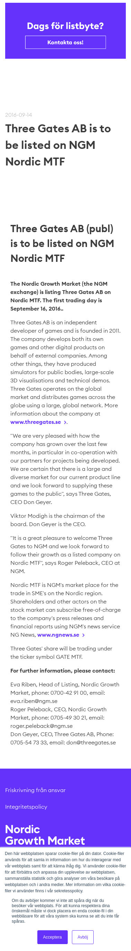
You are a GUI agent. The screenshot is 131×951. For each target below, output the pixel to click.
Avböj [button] (83, 937)
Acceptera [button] (52, 937)
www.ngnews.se (58, 634)
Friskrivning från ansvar (35, 790)
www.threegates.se (35, 422)
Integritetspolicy (26, 806)
